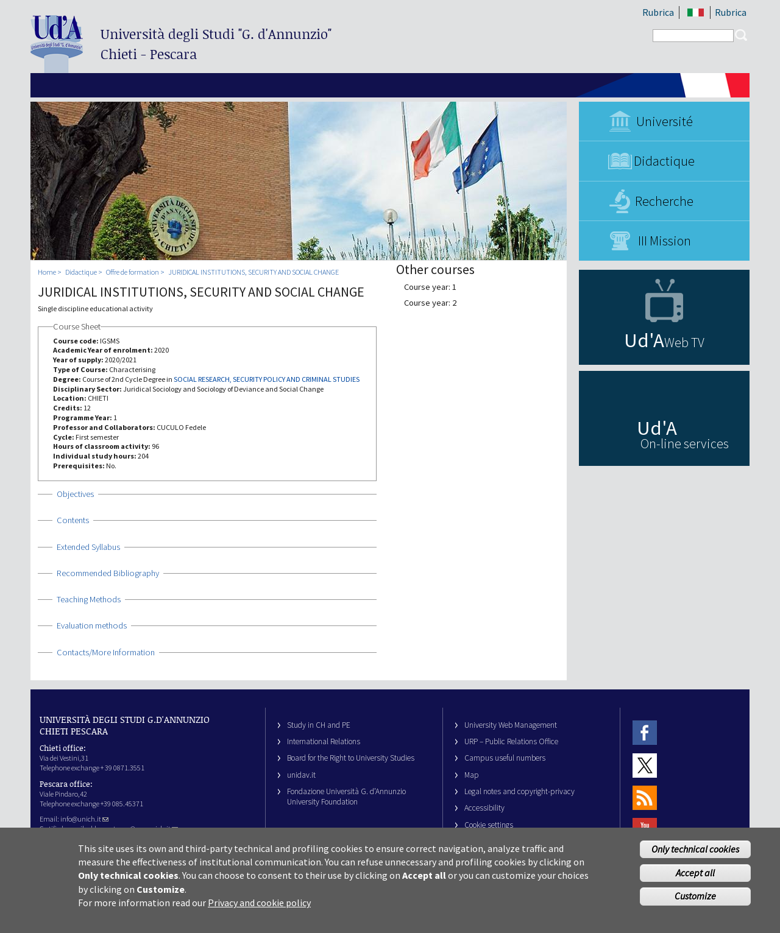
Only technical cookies (695, 855)
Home (47, 271)
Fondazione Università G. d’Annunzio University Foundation (346, 796)
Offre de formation (132, 271)
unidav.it (301, 775)
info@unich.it (84, 818)
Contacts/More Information (106, 652)
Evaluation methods (92, 625)
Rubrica (658, 12)
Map (471, 775)
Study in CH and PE (318, 725)
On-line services (684, 443)
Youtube (645, 830)
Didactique (664, 160)
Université (664, 121)
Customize (695, 902)
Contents (73, 520)
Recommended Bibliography (108, 573)
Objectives (75, 493)
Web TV (684, 342)
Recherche (664, 200)
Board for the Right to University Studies (350, 758)
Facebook (645, 733)
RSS (645, 797)
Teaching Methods (89, 599)
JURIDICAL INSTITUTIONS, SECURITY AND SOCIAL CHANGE (253, 271)
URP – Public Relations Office (511, 741)
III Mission (664, 240)
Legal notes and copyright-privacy (519, 791)
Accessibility (484, 808)
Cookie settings (488, 825)
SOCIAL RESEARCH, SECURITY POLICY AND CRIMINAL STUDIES (267, 379)
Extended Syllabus (88, 546)
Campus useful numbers (504, 758)
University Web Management (510, 725)
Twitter (645, 765)
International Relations (323, 741)
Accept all (695, 879)
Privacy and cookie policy (259, 909)
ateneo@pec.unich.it (144, 828)
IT (696, 12)
